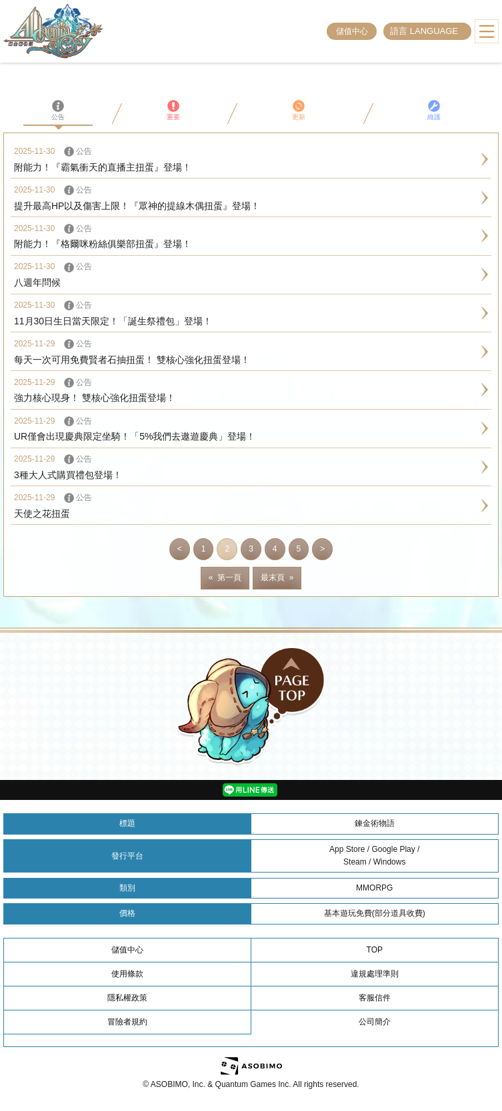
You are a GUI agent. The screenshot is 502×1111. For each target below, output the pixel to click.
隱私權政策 (127, 997)
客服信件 (375, 997)
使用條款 (127, 973)
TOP (375, 949)
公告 (58, 110)
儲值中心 (352, 31)
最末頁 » (277, 577)
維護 (434, 110)
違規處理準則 (375, 973)
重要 (173, 110)
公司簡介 (375, 1021)
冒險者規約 (127, 1021)
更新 (298, 110)
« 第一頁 (225, 577)
